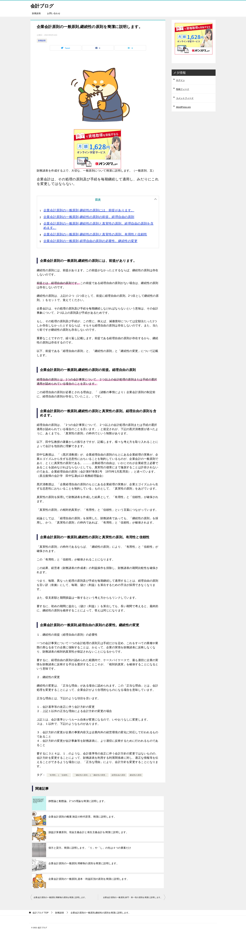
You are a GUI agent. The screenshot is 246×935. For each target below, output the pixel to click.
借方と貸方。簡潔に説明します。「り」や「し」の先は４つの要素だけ (89, 847)
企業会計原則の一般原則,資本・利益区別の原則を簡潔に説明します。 (88, 879)
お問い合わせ (53, 13)
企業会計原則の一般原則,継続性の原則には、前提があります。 (88, 210)
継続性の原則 (136, 775)
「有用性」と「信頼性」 (59, 775)
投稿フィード (182, 89)
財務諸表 (36, 13)
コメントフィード (185, 98)
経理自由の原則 (118, 775)
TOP (40, 912)
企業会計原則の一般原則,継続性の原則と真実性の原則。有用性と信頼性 (95, 234)
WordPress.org (183, 107)
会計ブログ (42, 5)
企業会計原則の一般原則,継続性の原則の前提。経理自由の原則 (88, 217)
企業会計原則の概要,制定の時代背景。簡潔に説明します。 (82, 816)
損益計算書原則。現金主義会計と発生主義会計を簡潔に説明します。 (88, 832)
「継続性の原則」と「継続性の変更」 (90, 775)
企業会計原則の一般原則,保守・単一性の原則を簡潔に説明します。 (132, 897)
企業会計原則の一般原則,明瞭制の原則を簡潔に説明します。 (83, 863)
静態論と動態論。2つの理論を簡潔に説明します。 (77, 801)
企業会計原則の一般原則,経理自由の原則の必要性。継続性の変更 (90, 241)
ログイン (180, 80)
